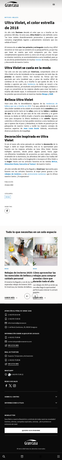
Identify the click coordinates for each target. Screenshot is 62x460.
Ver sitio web (13, 345)
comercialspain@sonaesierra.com (20, 341)
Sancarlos (23, 164)
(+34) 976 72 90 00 (14, 319)
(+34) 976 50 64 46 (14, 315)
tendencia (31, 84)
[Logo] (31, 442)
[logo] (18, 4)
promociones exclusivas (37, 174)
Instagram (14, 385)
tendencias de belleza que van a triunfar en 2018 (31, 104)
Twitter (10, 385)
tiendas (38, 59)
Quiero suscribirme (31, 430)
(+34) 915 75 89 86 (14, 337)
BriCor (54, 161)
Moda (8, 197)
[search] (3, 456)
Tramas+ (32, 164)
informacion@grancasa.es (17, 323)
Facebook (6, 385)
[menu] (58, 456)
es (54, 4)
